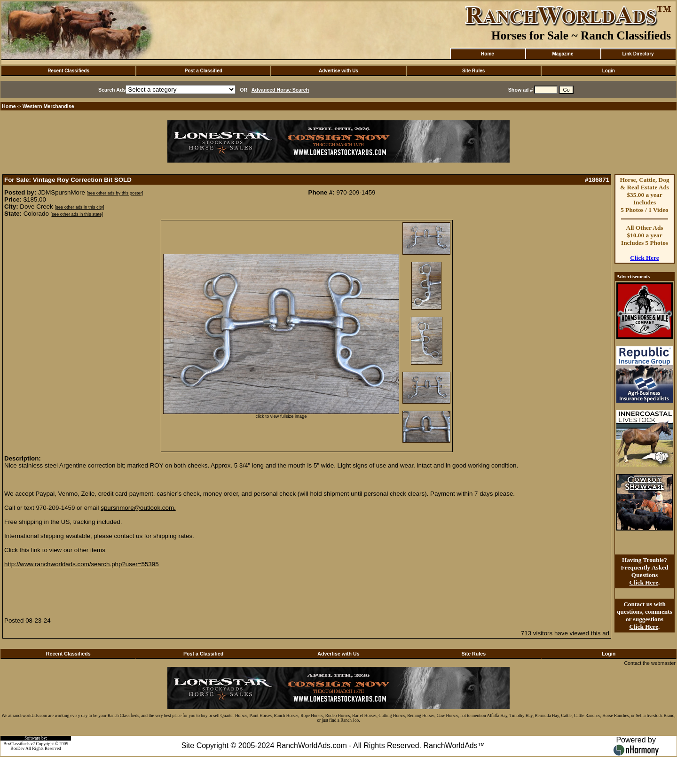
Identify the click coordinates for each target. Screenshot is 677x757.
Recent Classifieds (68, 70)
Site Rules (473, 70)
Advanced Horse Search (280, 90)
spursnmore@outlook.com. (138, 507)
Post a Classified (203, 70)
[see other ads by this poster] (115, 193)
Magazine (562, 53)
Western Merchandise (48, 106)
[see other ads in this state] (77, 214)
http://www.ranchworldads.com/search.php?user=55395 (81, 564)
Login (608, 70)
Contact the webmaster (650, 663)
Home (487, 53)
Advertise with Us (338, 70)
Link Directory (637, 53)
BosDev (17, 748)
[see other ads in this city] (79, 207)
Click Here (644, 257)
